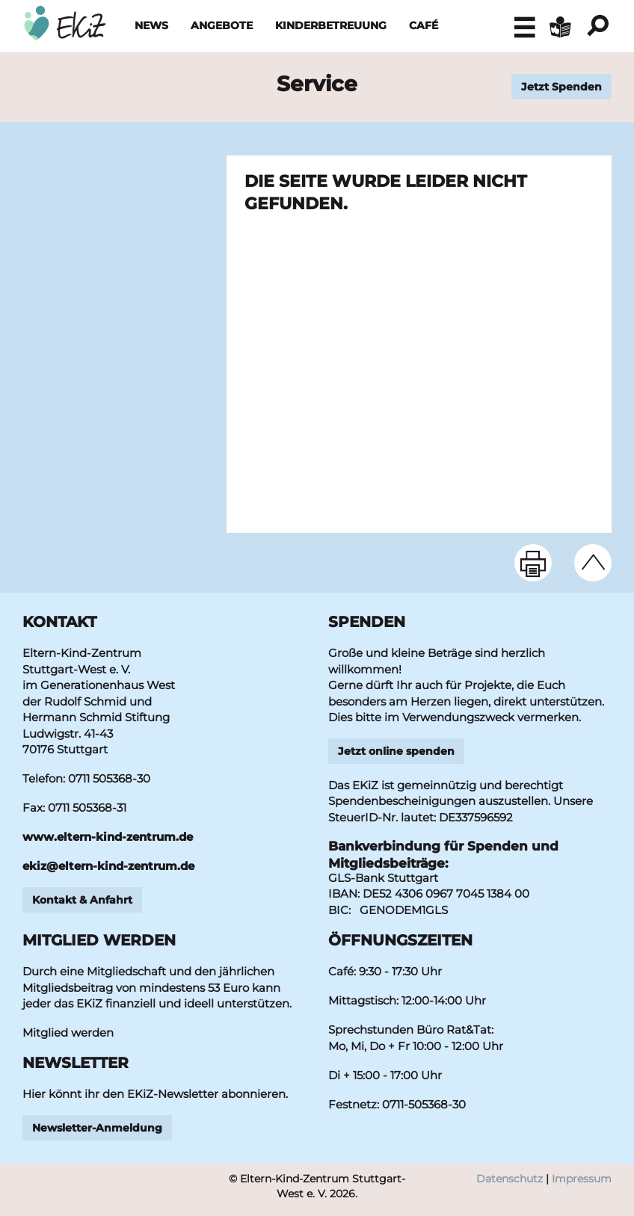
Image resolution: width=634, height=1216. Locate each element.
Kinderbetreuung (331, 25)
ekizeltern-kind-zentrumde (108, 866)
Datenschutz (509, 1178)
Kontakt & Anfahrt (82, 900)
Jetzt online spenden (396, 751)
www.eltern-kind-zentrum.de (107, 837)
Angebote (222, 25)
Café (423, 25)
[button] (525, 27)
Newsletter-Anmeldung (97, 1128)
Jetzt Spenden (561, 86)
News (151, 25)
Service (317, 83)
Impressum (582, 1178)
